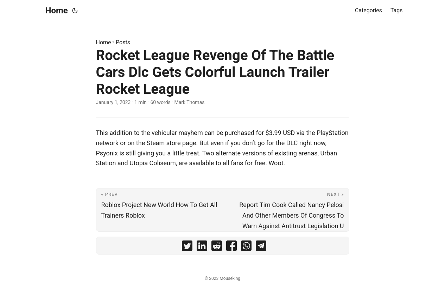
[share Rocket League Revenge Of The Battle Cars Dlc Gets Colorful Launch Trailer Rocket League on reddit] (216, 247)
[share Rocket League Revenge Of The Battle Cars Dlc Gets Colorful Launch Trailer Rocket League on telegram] (261, 247)
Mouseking (230, 278)
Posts (123, 42)
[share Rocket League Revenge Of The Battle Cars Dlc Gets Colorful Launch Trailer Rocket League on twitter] (187, 247)
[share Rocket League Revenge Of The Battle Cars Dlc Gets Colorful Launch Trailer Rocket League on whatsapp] (246, 247)
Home (56, 10)
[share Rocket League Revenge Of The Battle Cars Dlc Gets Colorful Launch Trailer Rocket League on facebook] (231, 247)
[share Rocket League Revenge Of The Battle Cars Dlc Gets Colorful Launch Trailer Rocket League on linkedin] (202, 247)
